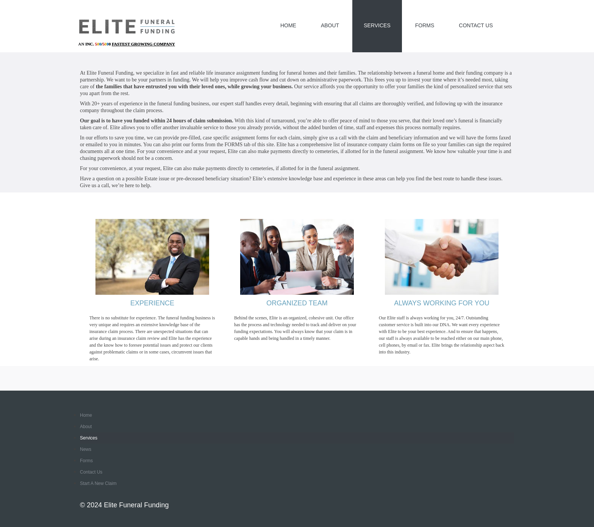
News (85, 449)
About (330, 25)
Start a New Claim (98, 483)
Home (288, 25)
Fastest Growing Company (143, 44)
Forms (425, 25)
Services (377, 25)
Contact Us (476, 25)
